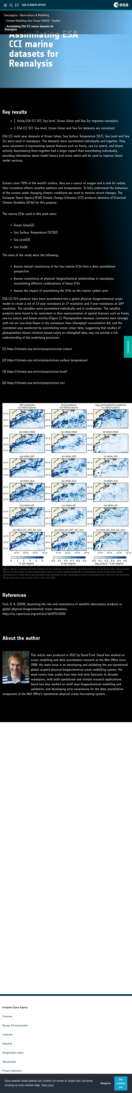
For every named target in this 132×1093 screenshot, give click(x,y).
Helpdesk (7, 1043)
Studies (56, 20)
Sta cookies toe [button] (120, 1083)
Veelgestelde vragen (13, 1052)
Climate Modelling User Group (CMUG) (27, 20)
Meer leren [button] (48, 1085)
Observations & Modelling (34, 15)
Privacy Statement (12, 1070)
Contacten (7, 1034)
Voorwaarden (9, 1061)
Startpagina (10, 15)
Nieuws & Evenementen (15, 1025)
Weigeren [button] (105, 1083)
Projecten (7, 1016)
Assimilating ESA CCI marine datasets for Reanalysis (29, 28)
